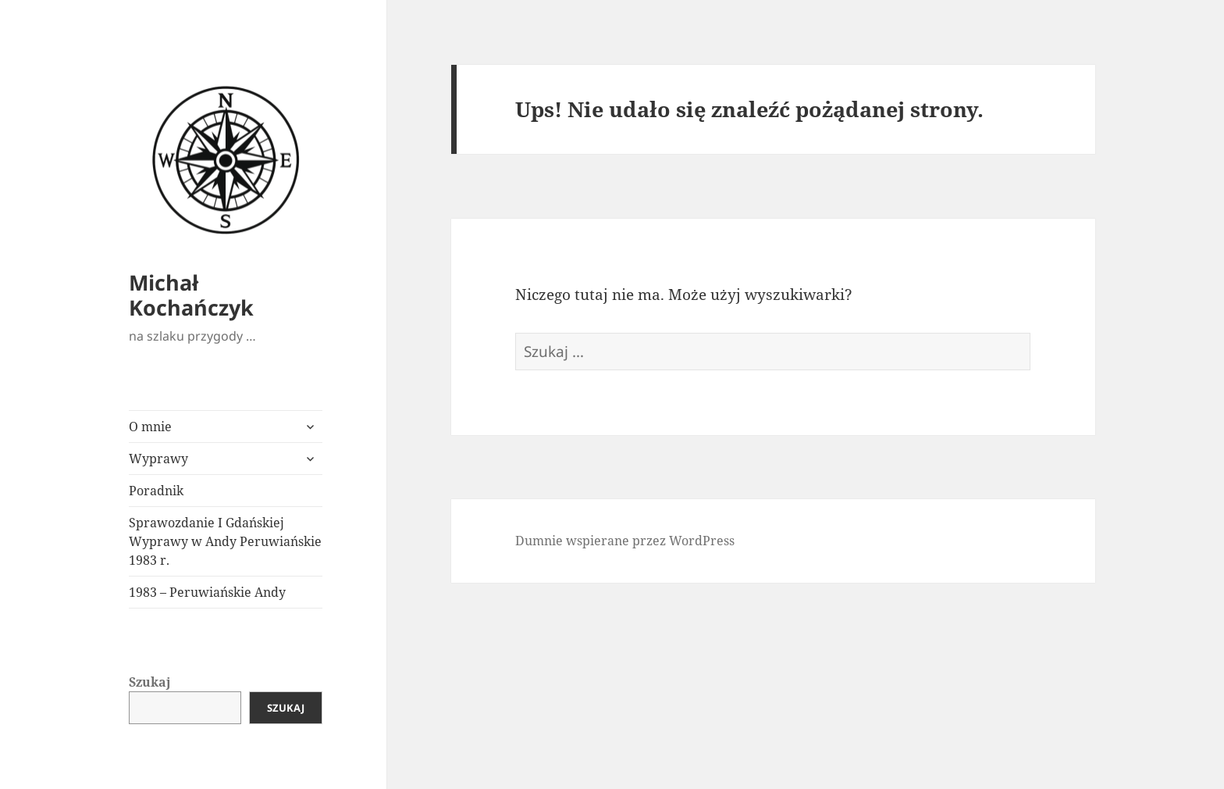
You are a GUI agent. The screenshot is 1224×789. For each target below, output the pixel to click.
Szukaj (150, 682)
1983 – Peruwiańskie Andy (207, 592)
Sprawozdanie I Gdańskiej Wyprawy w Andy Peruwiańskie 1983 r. (225, 541)
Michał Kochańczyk (191, 295)
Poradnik (156, 490)
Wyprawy (158, 458)
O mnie (150, 426)
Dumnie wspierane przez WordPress (625, 540)
